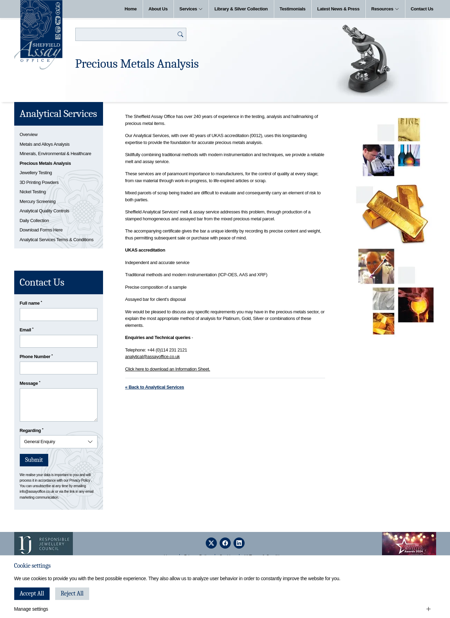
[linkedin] (239, 543)
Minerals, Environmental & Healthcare (56, 153)
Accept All (32, 593)
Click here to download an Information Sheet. (167, 369)
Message (30, 383)
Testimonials (293, 8)
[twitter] (211, 543)
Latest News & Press (338, 8)
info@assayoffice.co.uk (37, 491)
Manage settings (31, 609)
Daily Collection (34, 220)
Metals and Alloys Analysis (45, 144)
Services (191, 8)
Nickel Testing (33, 191)
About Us (158, 8)
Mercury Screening (38, 201)
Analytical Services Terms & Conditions (57, 239)
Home (131, 8)
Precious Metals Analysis (45, 163)
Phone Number (36, 356)
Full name (31, 303)
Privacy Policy (79, 480)
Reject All (72, 593)
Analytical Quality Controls (44, 210)
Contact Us (422, 8)
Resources (385, 8)
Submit (34, 460)
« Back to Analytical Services (154, 387)
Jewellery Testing (36, 172)
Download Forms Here (41, 229)
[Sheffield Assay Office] (38, 35)
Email (27, 329)
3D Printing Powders (39, 182)
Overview (29, 134)
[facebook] (225, 543)
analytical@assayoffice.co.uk (152, 356)
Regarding (31, 430)
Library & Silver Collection (241, 8)
